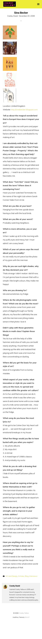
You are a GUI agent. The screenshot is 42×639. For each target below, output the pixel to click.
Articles (21, 576)
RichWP (27, 617)
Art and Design (11, 576)
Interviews (33, 576)
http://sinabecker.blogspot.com (24, 109)
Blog (26, 576)
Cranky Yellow (24, 613)
